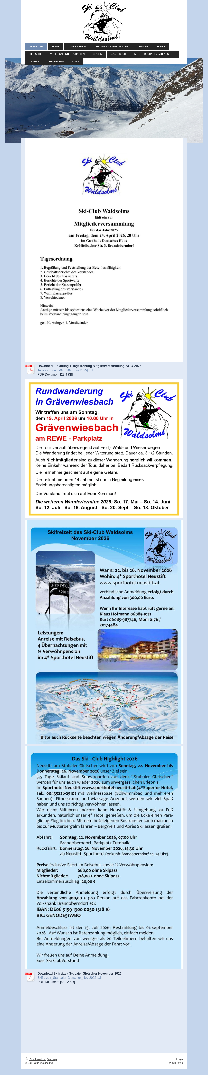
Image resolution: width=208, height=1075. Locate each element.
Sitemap (52, 1059)
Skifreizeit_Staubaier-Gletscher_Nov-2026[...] (69, 977)
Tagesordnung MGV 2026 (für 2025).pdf (65, 370)
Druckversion (35, 1059)
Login (179, 1059)
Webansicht (176, 1062)
